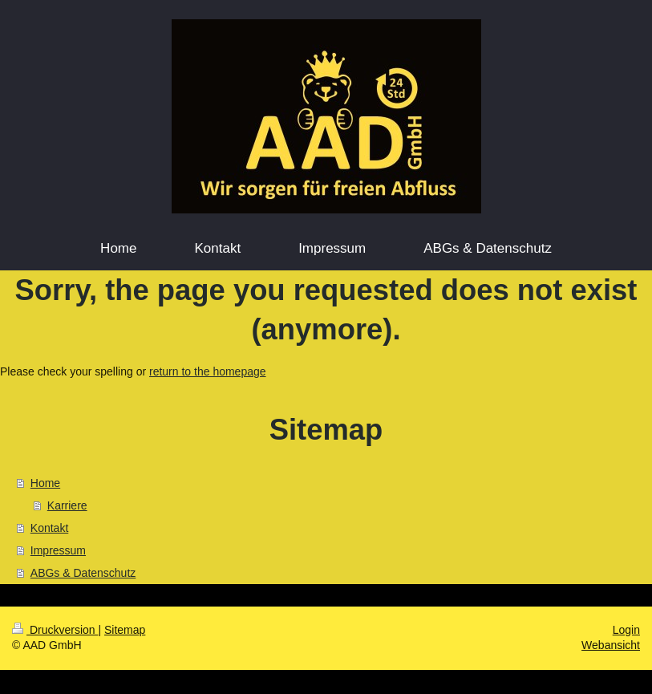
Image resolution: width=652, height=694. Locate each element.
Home (45, 483)
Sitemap (124, 629)
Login (626, 629)
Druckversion (55, 629)
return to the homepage (207, 371)
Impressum (58, 550)
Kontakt (49, 528)
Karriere (67, 505)
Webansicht (610, 645)
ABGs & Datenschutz (83, 572)
